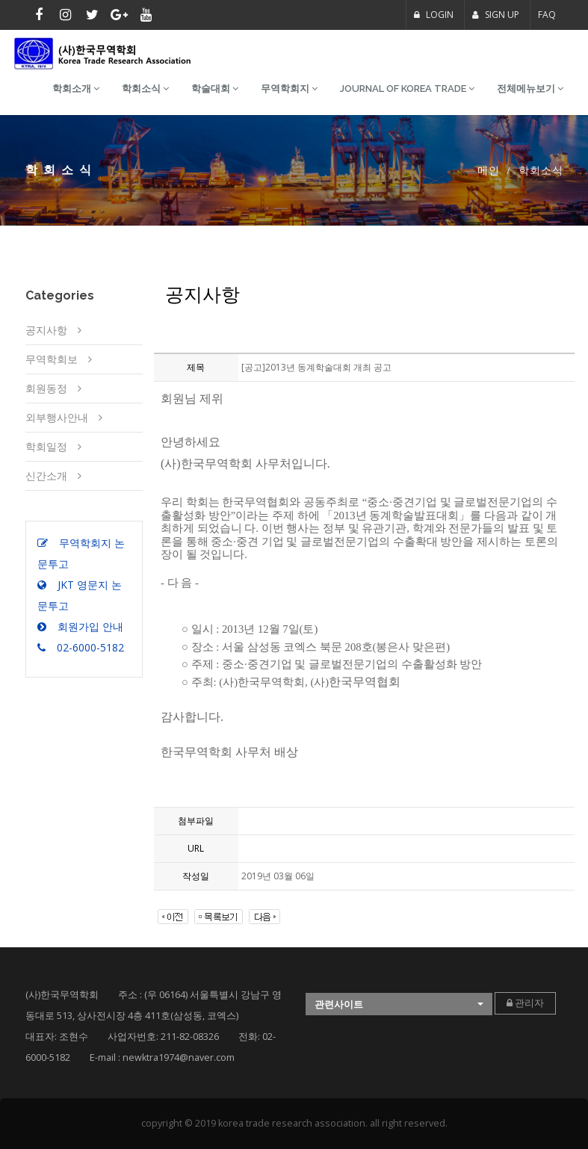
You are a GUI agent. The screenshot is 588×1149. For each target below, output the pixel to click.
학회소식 (145, 88)
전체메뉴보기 (530, 88)
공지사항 (46, 330)
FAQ (547, 14)
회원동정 (46, 388)
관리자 (525, 1003)
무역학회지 (289, 88)
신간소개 (46, 475)
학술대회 (214, 88)
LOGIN (434, 14)
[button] (399, 1004)
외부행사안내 (56, 417)
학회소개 (75, 88)
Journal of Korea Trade (407, 88)
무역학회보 (51, 359)
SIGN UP (495, 14)
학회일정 (46, 446)
